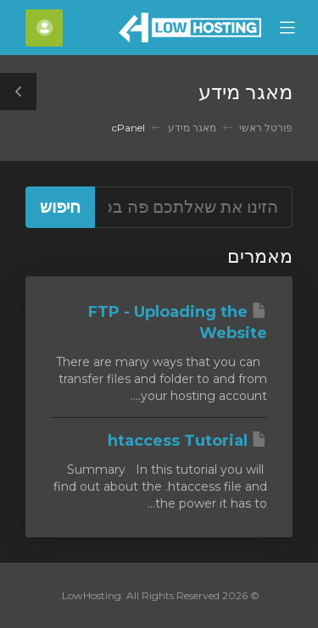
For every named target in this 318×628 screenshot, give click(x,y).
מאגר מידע (192, 127)
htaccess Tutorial (187, 440)
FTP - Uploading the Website (177, 323)
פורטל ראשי (266, 127)
